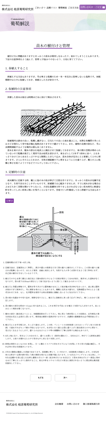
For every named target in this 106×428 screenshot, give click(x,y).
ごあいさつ (40, 8)
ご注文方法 (73, 8)
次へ (65, 378)
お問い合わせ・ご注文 (91, 7)
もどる (40, 378)
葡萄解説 (62, 8)
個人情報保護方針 (91, 404)
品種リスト (52, 8)
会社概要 (59, 404)
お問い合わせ (73, 404)
